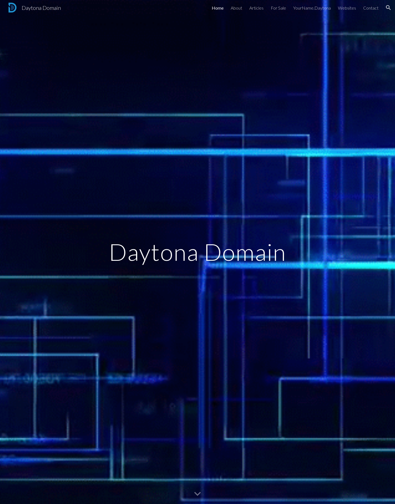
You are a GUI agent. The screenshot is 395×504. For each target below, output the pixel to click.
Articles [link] (256, 7)
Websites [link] (347, 7)
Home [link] (218, 7)
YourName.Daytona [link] (312, 7)
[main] (197, 252)
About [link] (236, 7)
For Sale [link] (278, 7)
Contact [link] (371, 7)
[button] (388, 7)
